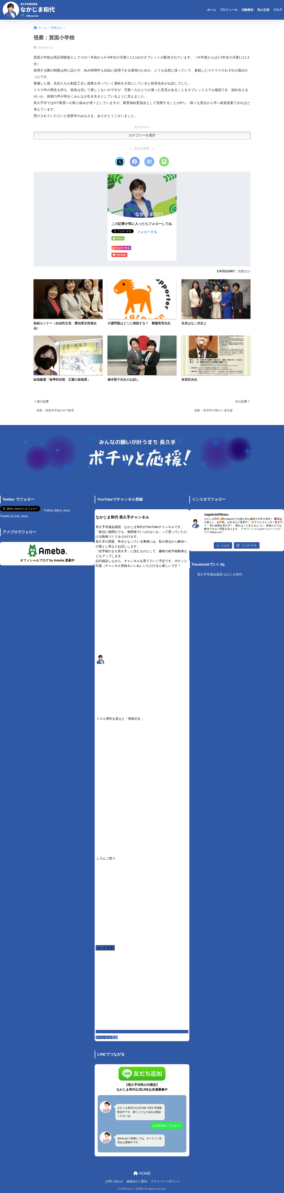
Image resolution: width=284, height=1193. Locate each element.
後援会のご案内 (136, 1181)
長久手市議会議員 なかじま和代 (219, 574)
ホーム (211, 9)
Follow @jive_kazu (57, 510)
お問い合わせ (114, 1181)
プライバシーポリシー (165, 1181)
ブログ (277, 9)
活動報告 (247, 9)
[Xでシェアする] (120, 162)
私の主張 (263, 9)
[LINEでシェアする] (164, 162)
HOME (142, 1173)
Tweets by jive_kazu (14, 516)
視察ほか (244, 271)
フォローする (147, 232)
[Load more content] (105, 947)
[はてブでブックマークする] (149, 162)
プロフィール (229, 9)
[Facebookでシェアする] (135, 162)
